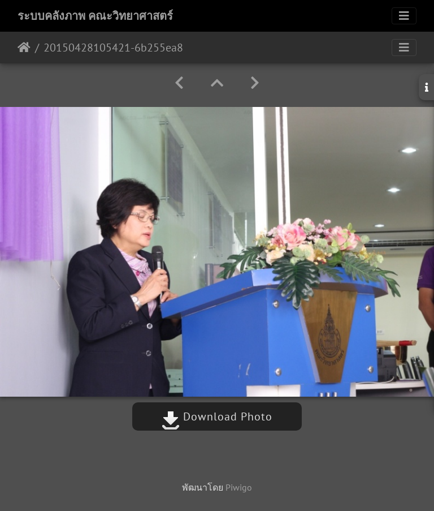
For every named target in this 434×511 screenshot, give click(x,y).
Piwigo (238, 487)
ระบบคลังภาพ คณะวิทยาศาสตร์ (95, 15)
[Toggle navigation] (404, 15)
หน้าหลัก (24, 47)
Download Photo (217, 416)
